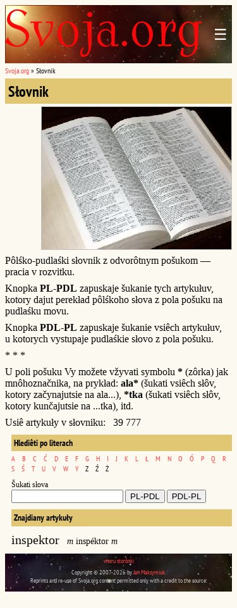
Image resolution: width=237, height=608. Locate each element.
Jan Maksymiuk (149, 572)
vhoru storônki (119, 561)
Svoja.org (17, 70)
